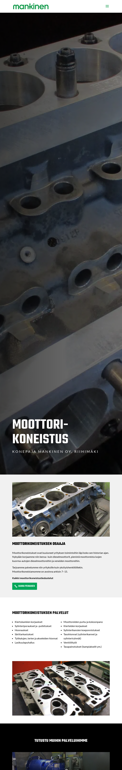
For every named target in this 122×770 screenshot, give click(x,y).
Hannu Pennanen (26, 586)
